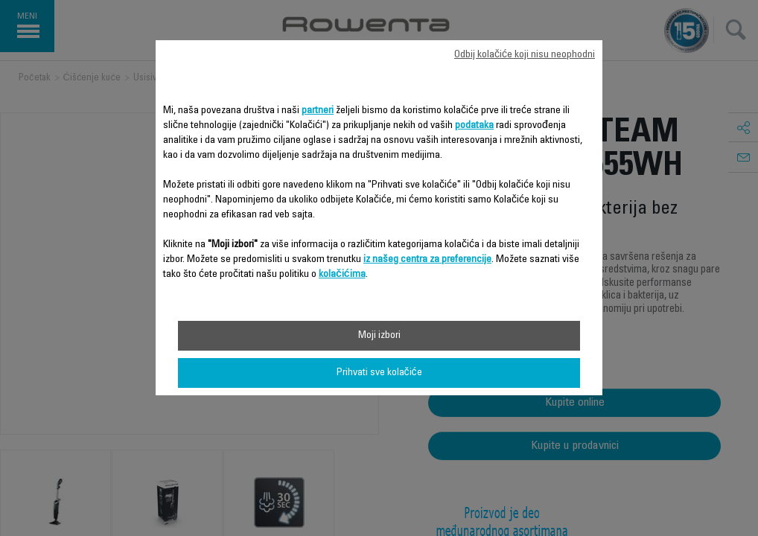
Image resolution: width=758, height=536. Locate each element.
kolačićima (342, 274)
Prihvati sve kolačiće (379, 373)
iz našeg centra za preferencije (427, 260)
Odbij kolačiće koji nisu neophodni (524, 55)
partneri (318, 111)
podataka (474, 126)
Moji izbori (379, 336)
